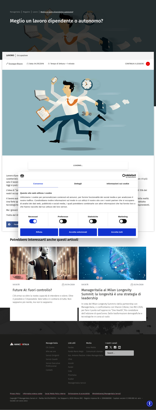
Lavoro (35, 12)
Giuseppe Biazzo (16, 64)
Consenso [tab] (38, 183)
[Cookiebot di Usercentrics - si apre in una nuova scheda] (124, 176)
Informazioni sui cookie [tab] (118, 183)
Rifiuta (39, 232)
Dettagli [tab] (78, 183)
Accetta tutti (117, 232)
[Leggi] (112, 284)
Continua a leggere (134, 64)
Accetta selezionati (78, 232)
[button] (15, 224)
